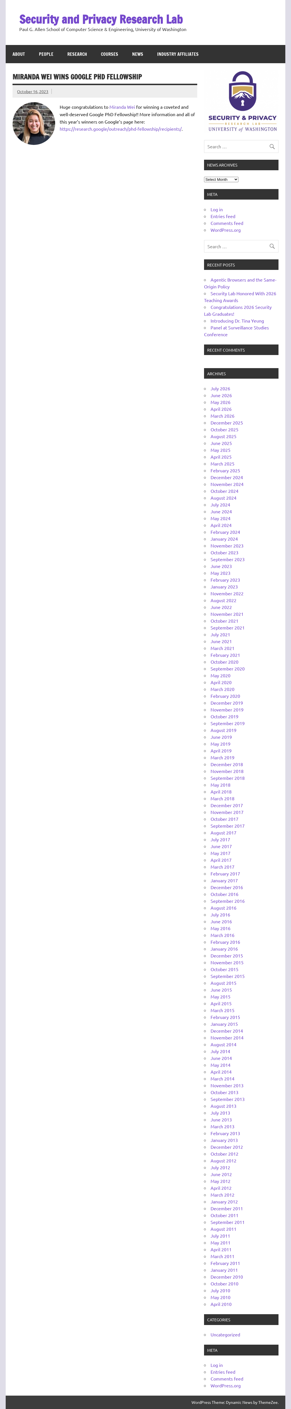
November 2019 (227, 709)
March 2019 (222, 757)
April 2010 (221, 1304)
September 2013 (228, 1099)
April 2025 (221, 457)
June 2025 (221, 443)
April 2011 (221, 1249)
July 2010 (220, 1290)
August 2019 (223, 730)
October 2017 (224, 819)
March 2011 (222, 1256)
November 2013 (227, 1085)
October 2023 (224, 552)
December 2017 (227, 805)
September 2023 (228, 559)
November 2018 (227, 771)
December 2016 (227, 887)
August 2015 (223, 983)
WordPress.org (226, 230)
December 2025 (227, 422)
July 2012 (220, 1167)
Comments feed (227, 223)
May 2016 (220, 928)
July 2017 (220, 839)
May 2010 (220, 1297)
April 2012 (221, 1188)
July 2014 (220, 1051)
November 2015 (227, 962)
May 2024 (220, 518)
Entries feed (223, 216)
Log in (217, 209)
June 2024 (221, 511)
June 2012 (221, 1174)
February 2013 (225, 1133)
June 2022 (221, 607)
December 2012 (227, 1147)
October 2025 (224, 429)
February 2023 (225, 580)
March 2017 (222, 866)
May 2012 (220, 1181)
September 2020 (228, 668)
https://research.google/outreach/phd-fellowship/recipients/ (121, 129)
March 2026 (222, 416)
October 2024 (224, 491)
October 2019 (224, 716)
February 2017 (225, 873)
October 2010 (224, 1283)
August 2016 (223, 907)
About (19, 54)
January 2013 (224, 1140)
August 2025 (223, 436)
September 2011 (228, 1222)
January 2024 (224, 539)
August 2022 (223, 600)
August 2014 (223, 1044)
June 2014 (221, 1058)
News (137, 54)
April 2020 (221, 682)
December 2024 (227, 477)
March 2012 (222, 1194)
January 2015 (224, 1024)
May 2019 (220, 743)
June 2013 (221, 1119)
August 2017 (223, 832)
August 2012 (223, 1160)
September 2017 (228, 825)
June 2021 (221, 641)
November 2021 (227, 614)
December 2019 (227, 702)
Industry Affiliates (178, 54)
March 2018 (222, 798)
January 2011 (224, 1270)
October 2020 (224, 661)
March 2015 (222, 1010)
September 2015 (228, 976)
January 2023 (224, 586)
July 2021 (220, 634)
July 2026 (220, 388)
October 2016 (224, 894)
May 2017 (220, 853)
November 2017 (227, 812)
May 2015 (220, 996)
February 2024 (225, 532)
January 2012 (224, 1201)
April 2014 (221, 1071)
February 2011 (225, 1263)
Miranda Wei (122, 107)
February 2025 (225, 470)
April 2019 (221, 750)
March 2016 (222, 935)
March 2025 (222, 463)
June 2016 (221, 921)
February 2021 (225, 655)
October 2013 (224, 1092)
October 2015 (224, 969)
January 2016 (224, 948)
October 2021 (224, 621)
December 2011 (227, 1208)
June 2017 (221, 846)
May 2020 (220, 675)
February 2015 (225, 1017)
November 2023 (227, 545)
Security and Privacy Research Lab (101, 19)
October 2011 (224, 1215)
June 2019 (221, 737)
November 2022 (227, 593)
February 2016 (225, 942)
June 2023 (221, 566)
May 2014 (220, 1065)
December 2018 (227, 764)
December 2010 (227, 1276)
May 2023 (220, 573)
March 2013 (222, 1126)
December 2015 (227, 955)
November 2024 (227, 484)
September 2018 (228, 778)
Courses (109, 54)
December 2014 (227, 1030)
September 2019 (228, 723)
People (46, 54)
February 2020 (225, 696)
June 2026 (221, 395)
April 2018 (221, 791)
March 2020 (222, 689)
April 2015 (221, 1003)
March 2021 (222, 648)
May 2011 (220, 1242)
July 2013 (220, 1112)
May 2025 (220, 450)
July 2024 (220, 504)
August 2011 (223, 1229)
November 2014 (227, 1037)
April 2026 (221, 409)
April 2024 (221, 525)
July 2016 (220, 914)
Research (77, 54)
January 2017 (224, 880)
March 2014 (222, 1078)
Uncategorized (225, 1334)
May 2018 (220, 784)
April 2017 (221, 860)
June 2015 (221, 989)
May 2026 (220, 402)
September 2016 (228, 901)
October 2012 (224, 1153)
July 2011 (220, 1235)
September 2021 (228, 627)
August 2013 (223, 1106)
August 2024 (223, 498)
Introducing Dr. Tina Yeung (237, 320)
